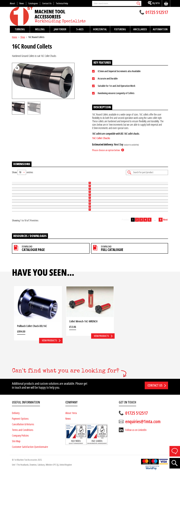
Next (165, 269)
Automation (160, 29)
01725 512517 (157, 13)
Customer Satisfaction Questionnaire (30, 496)
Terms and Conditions (22, 479)
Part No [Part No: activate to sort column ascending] (15, 181)
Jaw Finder (60, 29)
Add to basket (159, 188)
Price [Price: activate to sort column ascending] (113, 181)
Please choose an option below (106, 150)
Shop (22, 37)
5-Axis (80, 29)
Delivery (16, 462)
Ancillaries (140, 29)
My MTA (156, 3)
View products (49, 389)
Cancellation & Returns (23, 473)
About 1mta (71, 462)
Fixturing (120, 29)
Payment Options (20, 468)
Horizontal (100, 29)
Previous (126, 269)
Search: (147, 172)
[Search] (138, 3)
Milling (40, 29)
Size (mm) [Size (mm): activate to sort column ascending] (65, 181)
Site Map (16, 490)
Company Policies (20, 485)
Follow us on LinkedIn (136, 479)
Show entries (22, 172)
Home (14, 37)
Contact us (155, 434)
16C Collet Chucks (101, 138)
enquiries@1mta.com (142, 471)
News (68, 468)
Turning (20, 29)
